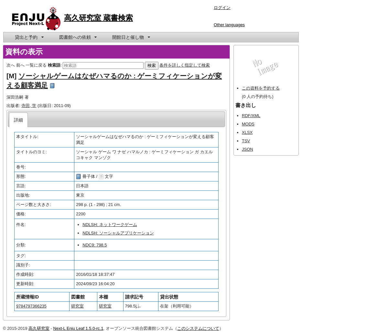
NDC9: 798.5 (94, 245)
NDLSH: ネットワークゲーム (109, 224)
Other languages (229, 24)
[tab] (18, 120)
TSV (246, 140)
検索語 (54, 65)
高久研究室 (38, 328)
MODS (248, 124)
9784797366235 (31, 306)
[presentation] (18, 120)
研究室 (77, 306)
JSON (247, 149)
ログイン (222, 7)
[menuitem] (29, 37)
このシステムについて (198, 328)
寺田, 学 (28, 105)
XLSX (247, 132)
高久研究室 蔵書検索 (98, 18)
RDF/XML (251, 115)
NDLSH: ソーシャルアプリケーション (118, 233)
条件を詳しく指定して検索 (184, 65)
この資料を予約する (261, 88)
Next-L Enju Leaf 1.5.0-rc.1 (78, 328)
